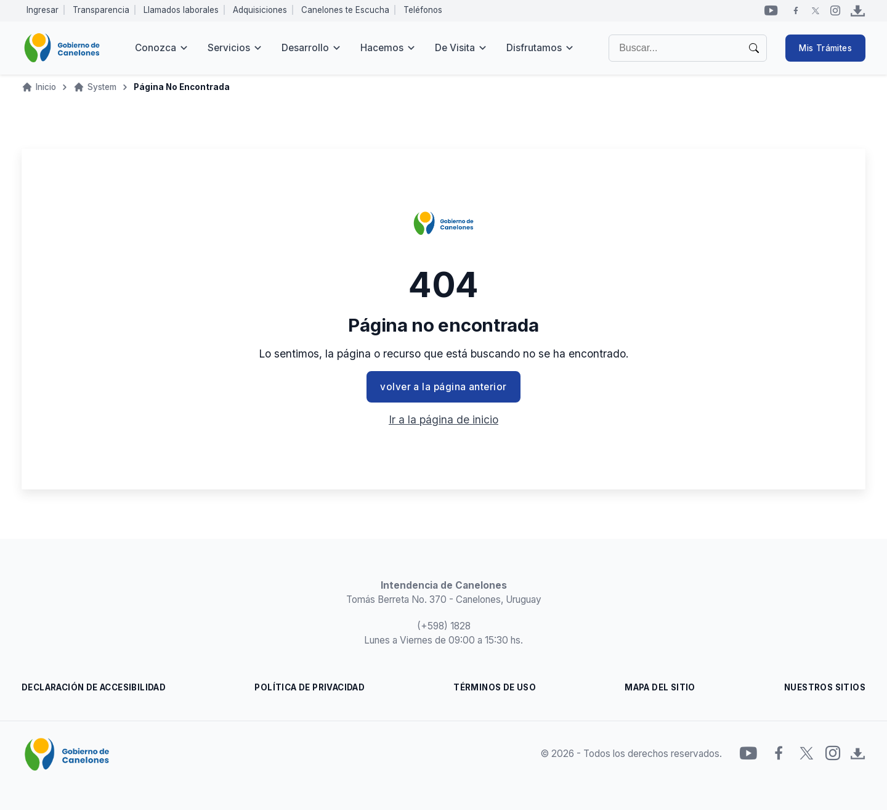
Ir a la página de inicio (443, 419)
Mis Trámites (825, 48)
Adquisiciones (260, 10)
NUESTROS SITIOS (824, 687)
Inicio (46, 87)
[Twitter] (815, 10)
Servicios (229, 48)
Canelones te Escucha (345, 10)
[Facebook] (796, 10)
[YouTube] (771, 10)
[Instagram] (835, 10)
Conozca (155, 48)
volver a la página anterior (443, 387)
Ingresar (42, 10)
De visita (455, 48)
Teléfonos (422, 10)
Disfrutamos (534, 48)
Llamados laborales (181, 10)
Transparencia (101, 10)
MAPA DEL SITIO (660, 687)
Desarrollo (305, 48)
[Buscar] (688, 48)
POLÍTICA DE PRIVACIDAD (309, 687)
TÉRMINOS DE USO (494, 687)
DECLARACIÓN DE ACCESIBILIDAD (94, 687)
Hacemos (381, 48)
